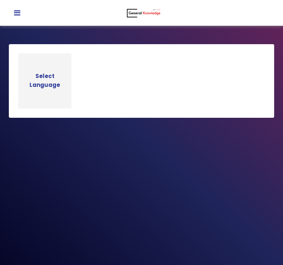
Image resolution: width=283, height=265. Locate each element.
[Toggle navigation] (17, 13)
